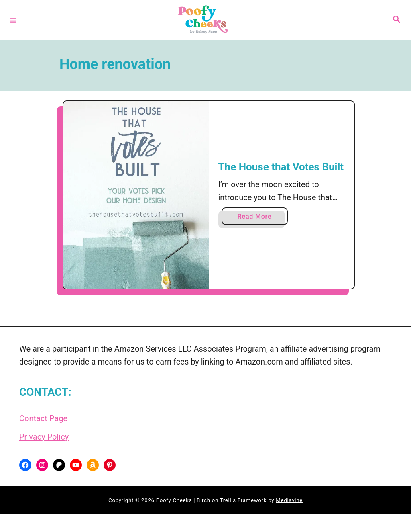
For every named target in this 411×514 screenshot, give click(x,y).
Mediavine (289, 500)
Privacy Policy (44, 437)
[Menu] (13, 19)
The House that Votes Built (281, 167)
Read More (257, 218)
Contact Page (43, 418)
